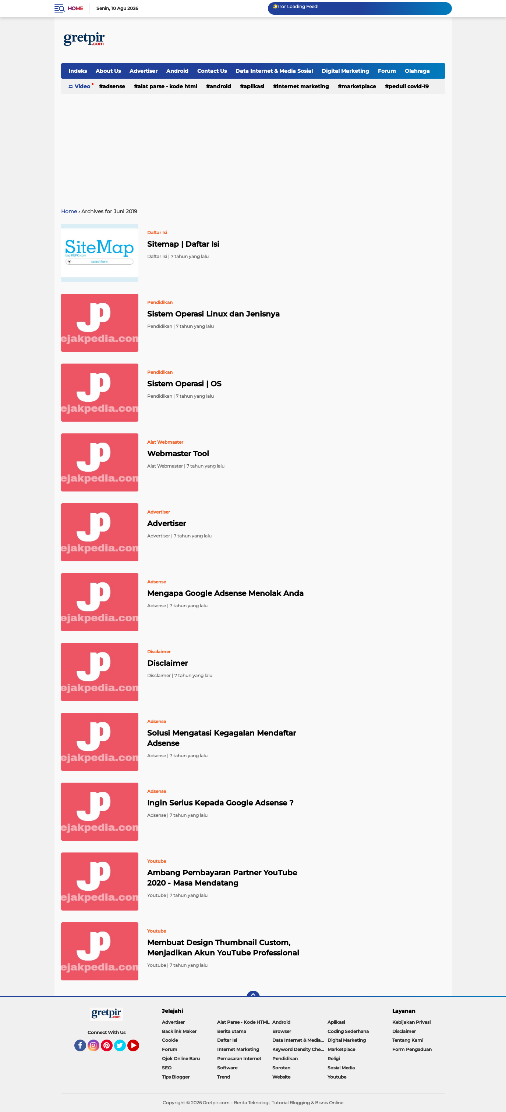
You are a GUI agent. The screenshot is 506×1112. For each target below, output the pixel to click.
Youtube (337, 1077)
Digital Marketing (345, 71)
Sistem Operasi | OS (184, 383)
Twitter (123, 1049)
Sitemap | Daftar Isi (183, 244)
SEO (166, 1067)
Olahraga (417, 71)
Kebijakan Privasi (411, 1022)
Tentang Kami (407, 1040)
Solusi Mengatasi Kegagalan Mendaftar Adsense (221, 738)
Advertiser (144, 71)
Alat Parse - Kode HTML (167, 86)
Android (177, 71)
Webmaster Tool (178, 453)
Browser (281, 1031)
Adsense (114, 86)
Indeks (77, 71)
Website (281, 1077)
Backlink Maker (179, 1031)
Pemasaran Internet (239, 1058)
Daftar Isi (227, 1040)
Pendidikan (285, 1058)
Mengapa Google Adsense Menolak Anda (225, 593)
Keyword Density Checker (300, 1049)
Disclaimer (167, 663)
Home (75, 8)
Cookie (170, 1040)
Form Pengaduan (412, 1049)
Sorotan (281, 1067)
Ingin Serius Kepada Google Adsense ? (220, 802)
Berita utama (231, 1031)
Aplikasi (254, 86)
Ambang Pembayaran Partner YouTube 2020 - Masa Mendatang (222, 877)
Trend (223, 1077)
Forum (387, 71)
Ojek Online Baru (181, 1058)
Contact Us (212, 71)
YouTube (138, 1049)
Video (82, 86)
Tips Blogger (176, 1077)
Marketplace (359, 86)
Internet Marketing (303, 86)
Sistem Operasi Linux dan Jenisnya (213, 314)
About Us (108, 71)
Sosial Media (341, 1067)
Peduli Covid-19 (409, 86)
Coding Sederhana (348, 1031)
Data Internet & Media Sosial (274, 71)
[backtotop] (253, 997)
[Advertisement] (311, 40)
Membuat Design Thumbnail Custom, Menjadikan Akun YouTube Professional (223, 947)
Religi (334, 1058)
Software (227, 1067)
